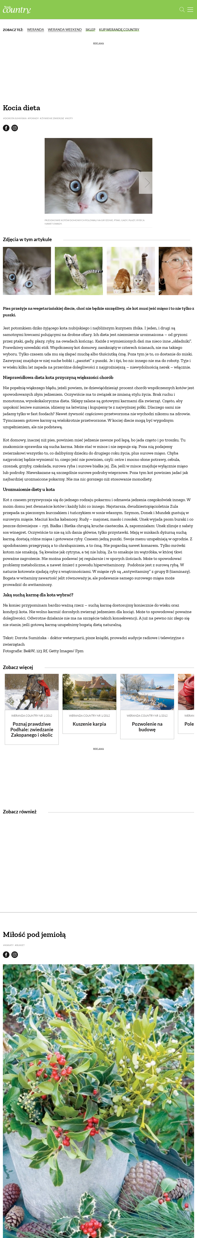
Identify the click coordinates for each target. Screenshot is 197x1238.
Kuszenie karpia (89, 724)
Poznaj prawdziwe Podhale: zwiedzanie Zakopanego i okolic (31, 729)
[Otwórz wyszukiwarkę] (182, 9)
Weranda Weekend (65, 30)
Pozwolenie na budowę (147, 726)
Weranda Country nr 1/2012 (31, 715)
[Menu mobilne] (190, 10)
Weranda (35, 30)
